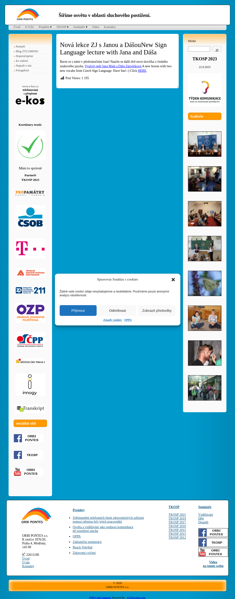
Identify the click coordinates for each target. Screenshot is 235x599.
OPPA (128, 320)
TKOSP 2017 (177, 522)
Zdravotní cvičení (84, 553)
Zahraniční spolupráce (87, 542)
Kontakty (110, 27)
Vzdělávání (205, 514)
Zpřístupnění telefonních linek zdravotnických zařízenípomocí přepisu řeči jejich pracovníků (108, 519)
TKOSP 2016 (177, 526)
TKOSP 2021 (177, 514)
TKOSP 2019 (177, 518)
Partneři (20, 46)
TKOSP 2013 (177, 534)
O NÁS (29, 27)
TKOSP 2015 (177, 530)
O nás (26, 562)
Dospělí (203, 522)
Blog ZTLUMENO (27, 51)
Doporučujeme (24, 56)
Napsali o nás (23, 65)
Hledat (192, 41)
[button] (173, 279)
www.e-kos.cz (30, 86)
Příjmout (78, 310)
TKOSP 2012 (177, 537)
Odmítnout (117, 310)
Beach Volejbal (82, 547)
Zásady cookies (112, 320)
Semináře (79, 27)
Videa (95, 27)
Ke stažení (22, 61)
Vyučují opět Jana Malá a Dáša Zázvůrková (113, 66)
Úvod (17, 27)
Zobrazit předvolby (157, 310)
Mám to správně (30, 168)
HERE (142, 71)
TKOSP (61, 27)
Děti (201, 518)
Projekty (44, 27)
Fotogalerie (22, 70)
